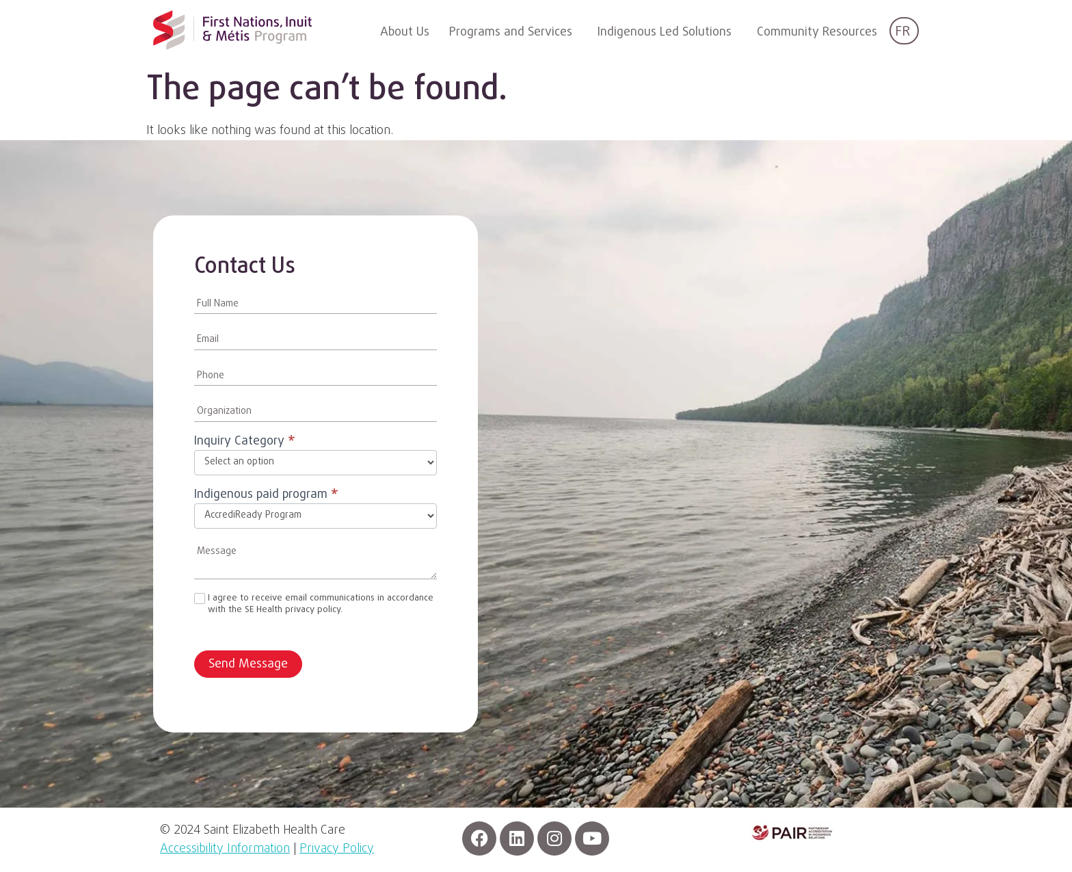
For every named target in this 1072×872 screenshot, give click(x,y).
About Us (404, 32)
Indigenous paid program (266, 496)
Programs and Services (510, 32)
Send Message (248, 664)
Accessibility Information (225, 849)
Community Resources (817, 32)
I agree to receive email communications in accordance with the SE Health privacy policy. (313, 604)
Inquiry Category (244, 443)
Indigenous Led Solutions (665, 32)
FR (902, 31)
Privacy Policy (336, 849)
